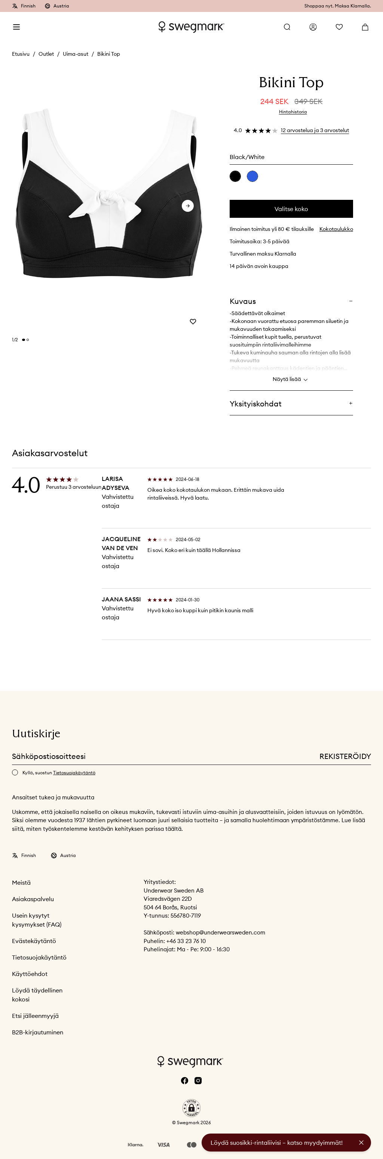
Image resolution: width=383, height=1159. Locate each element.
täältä (173, 828)
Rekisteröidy (345, 756)
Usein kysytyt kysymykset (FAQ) (36, 920)
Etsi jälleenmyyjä (35, 1015)
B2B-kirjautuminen (37, 1032)
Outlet (46, 54)
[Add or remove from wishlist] (193, 321)
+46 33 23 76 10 (186, 941)
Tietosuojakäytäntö (39, 957)
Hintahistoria (293, 112)
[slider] (109, 201)
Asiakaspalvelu (33, 899)
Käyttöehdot (30, 973)
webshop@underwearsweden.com (220, 932)
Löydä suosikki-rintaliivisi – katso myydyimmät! (277, 1142)
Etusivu (21, 54)
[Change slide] (23, 340)
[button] (191, 1108)
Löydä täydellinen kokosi (37, 994)
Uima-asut (75, 54)
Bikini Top (108, 54)
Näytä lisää (291, 379)
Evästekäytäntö (34, 941)
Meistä (21, 882)
